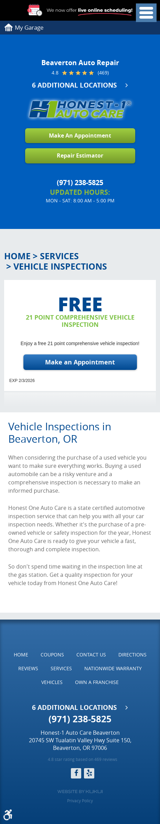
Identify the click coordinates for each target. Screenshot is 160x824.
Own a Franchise (97, 682)
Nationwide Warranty (113, 668)
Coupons (52, 654)
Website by (80, 791)
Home (17, 256)
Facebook (76, 773)
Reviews (28, 668)
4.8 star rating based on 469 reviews (82, 759)
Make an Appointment (80, 362)
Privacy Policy (80, 800)
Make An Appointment (80, 135)
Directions (132, 654)
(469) (103, 72)
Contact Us (91, 654)
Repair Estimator (80, 155)
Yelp (89, 773)
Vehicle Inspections (60, 266)
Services (59, 256)
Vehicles (52, 682)
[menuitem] (21, 655)
